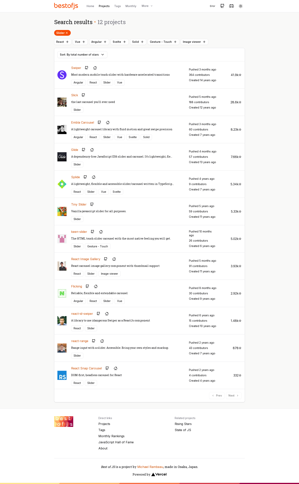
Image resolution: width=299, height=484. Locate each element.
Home (90, 6)
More (147, 5)
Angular (99, 42)
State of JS (183, 430)
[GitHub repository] (86, 67)
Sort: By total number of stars (82, 54)
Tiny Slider (79, 204)
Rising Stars (183, 424)
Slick (74, 95)
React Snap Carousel (86, 368)
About (102, 448)
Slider (62, 33)
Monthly (130, 6)
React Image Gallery (85, 259)
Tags (117, 6)
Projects (104, 6)
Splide (75, 177)
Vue (80, 42)
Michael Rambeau (150, 467)
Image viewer (194, 42)
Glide (74, 150)
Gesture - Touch (163, 42)
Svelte (119, 42)
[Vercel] (158, 474)
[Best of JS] (66, 6)
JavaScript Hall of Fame (116, 442)
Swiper (76, 68)
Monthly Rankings (111, 436)
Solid (138, 42)
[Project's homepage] (95, 67)
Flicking (76, 286)
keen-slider (79, 232)
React (62, 42)
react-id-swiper (82, 314)
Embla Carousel (82, 122)
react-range (79, 341)
